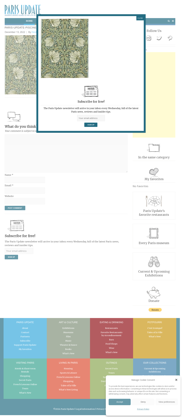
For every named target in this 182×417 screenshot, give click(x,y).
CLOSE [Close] (140, 18)
